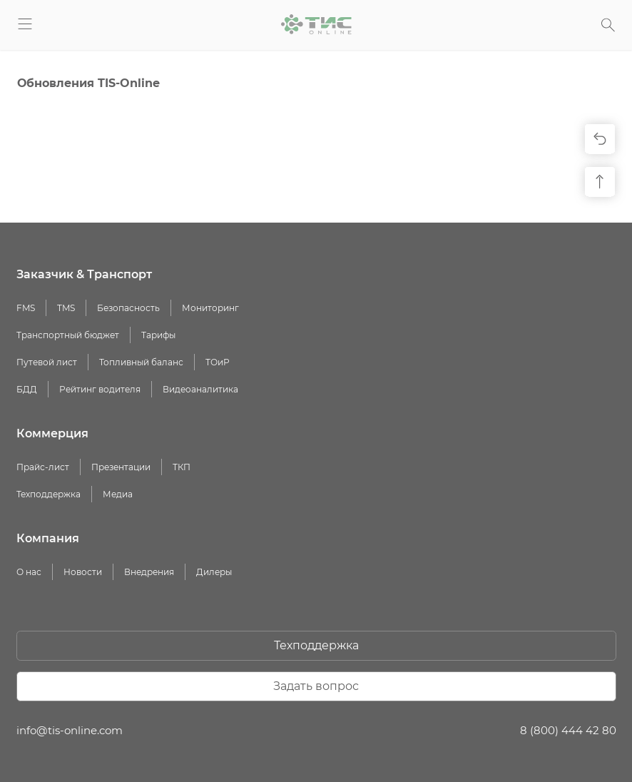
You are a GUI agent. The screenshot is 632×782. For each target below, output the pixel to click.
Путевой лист (46, 362)
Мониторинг (210, 308)
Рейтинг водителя (100, 389)
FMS (25, 308)
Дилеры (214, 572)
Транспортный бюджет (67, 335)
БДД (26, 389)
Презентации (121, 467)
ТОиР (217, 362)
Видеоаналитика (200, 389)
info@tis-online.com (69, 730)
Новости (82, 572)
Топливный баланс (141, 362)
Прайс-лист (42, 467)
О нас (28, 572)
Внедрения (149, 572)
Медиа (118, 494)
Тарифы (158, 335)
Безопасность (128, 308)
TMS (66, 308)
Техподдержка (48, 494)
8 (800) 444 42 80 (568, 730)
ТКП (181, 467)
